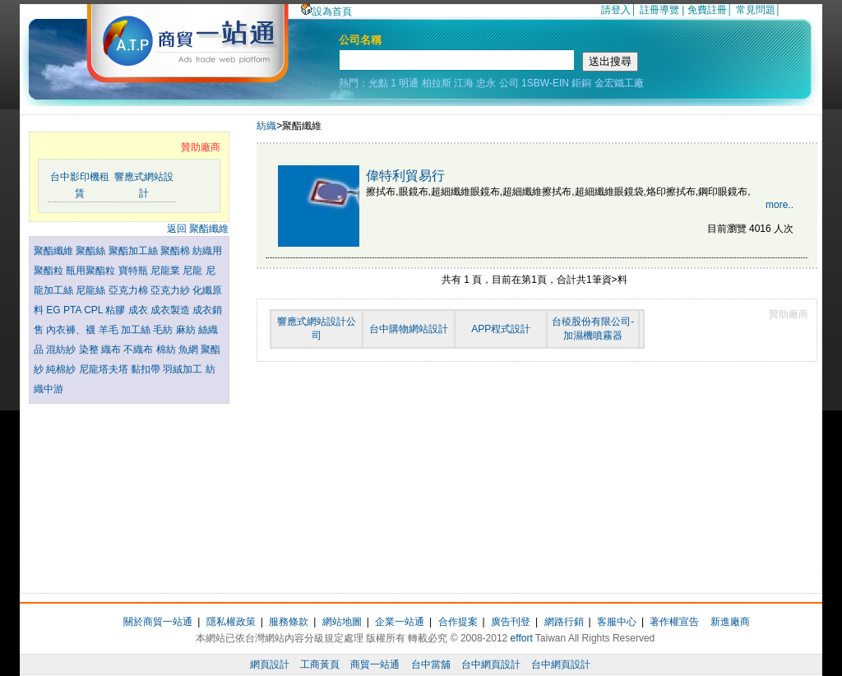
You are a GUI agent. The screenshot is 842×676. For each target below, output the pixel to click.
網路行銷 (564, 621)
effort (522, 638)
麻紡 (187, 330)
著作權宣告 (674, 621)
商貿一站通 (375, 664)
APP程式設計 (500, 329)
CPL (94, 310)
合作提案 (458, 621)
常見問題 (755, 10)
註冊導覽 (659, 10)
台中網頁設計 (490, 664)
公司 (509, 83)
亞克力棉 (129, 290)
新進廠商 (730, 621)
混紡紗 (62, 349)
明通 (409, 83)
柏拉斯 (436, 83)
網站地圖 (342, 621)
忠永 (486, 83)
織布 (112, 349)
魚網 (189, 349)
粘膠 (116, 310)
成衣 (139, 310)
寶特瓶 (134, 270)
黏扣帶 (147, 369)
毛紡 (164, 330)
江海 (464, 83)
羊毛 (110, 330)
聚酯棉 (176, 251)
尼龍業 (166, 270)
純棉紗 (62, 369)
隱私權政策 (231, 621)
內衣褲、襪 (72, 330)
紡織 (266, 126)
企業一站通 (399, 621)
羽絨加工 (184, 369)
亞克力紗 (171, 290)
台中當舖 (431, 664)
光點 (378, 83)
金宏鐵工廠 (619, 83)
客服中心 (616, 621)
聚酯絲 (92, 251)
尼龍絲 (92, 290)
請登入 (616, 10)
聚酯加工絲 (134, 251)
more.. (779, 205)
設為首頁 (326, 11)
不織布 (139, 349)
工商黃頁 (320, 664)
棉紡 (167, 349)
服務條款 (288, 621)
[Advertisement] (129, 494)
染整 (90, 349)
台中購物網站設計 (408, 329)
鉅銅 (581, 83)
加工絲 (137, 330)
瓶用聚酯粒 (92, 270)
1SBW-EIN (545, 83)
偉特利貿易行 (405, 176)
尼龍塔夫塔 (105, 369)
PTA (73, 310)
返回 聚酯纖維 (198, 228)
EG (54, 310)
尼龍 (194, 270)
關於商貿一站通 (157, 621)
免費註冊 (707, 10)
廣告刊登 (510, 621)
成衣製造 (171, 310)
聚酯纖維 (55, 251)
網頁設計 (269, 664)
